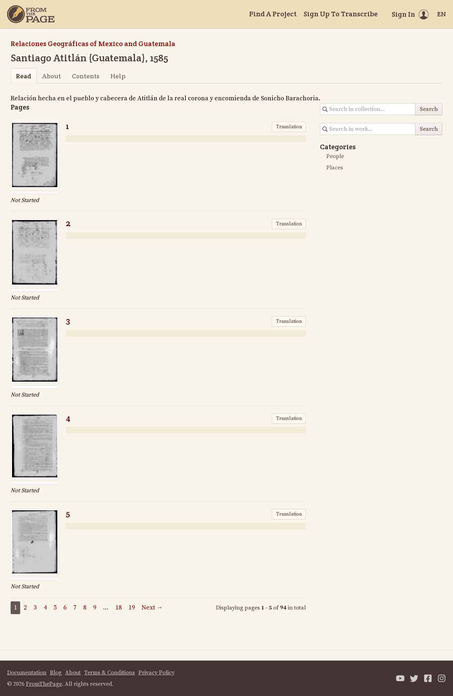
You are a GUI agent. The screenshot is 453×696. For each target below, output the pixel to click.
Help (118, 76)
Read (23, 76)
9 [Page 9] (94, 608)
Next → (152, 608)
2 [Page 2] (25, 608)
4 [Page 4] (45, 608)
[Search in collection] (368, 109)
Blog (56, 672)
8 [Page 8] (84, 608)
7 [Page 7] (74, 608)
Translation (289, 127)
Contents (85, 76)
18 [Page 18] (118, 608)
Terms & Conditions (109, 672)
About (51, 76)
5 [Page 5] (55, 608)
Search (429, 109)
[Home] (31, 14)
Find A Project (273, 13)
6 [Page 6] (65, 608)
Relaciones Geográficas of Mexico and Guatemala (93, 43)
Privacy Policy (156, 672)
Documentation (26, 672)
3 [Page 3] (35, 608)
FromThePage (44, 683)
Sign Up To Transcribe (341, 13)
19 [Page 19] (131, 608)
